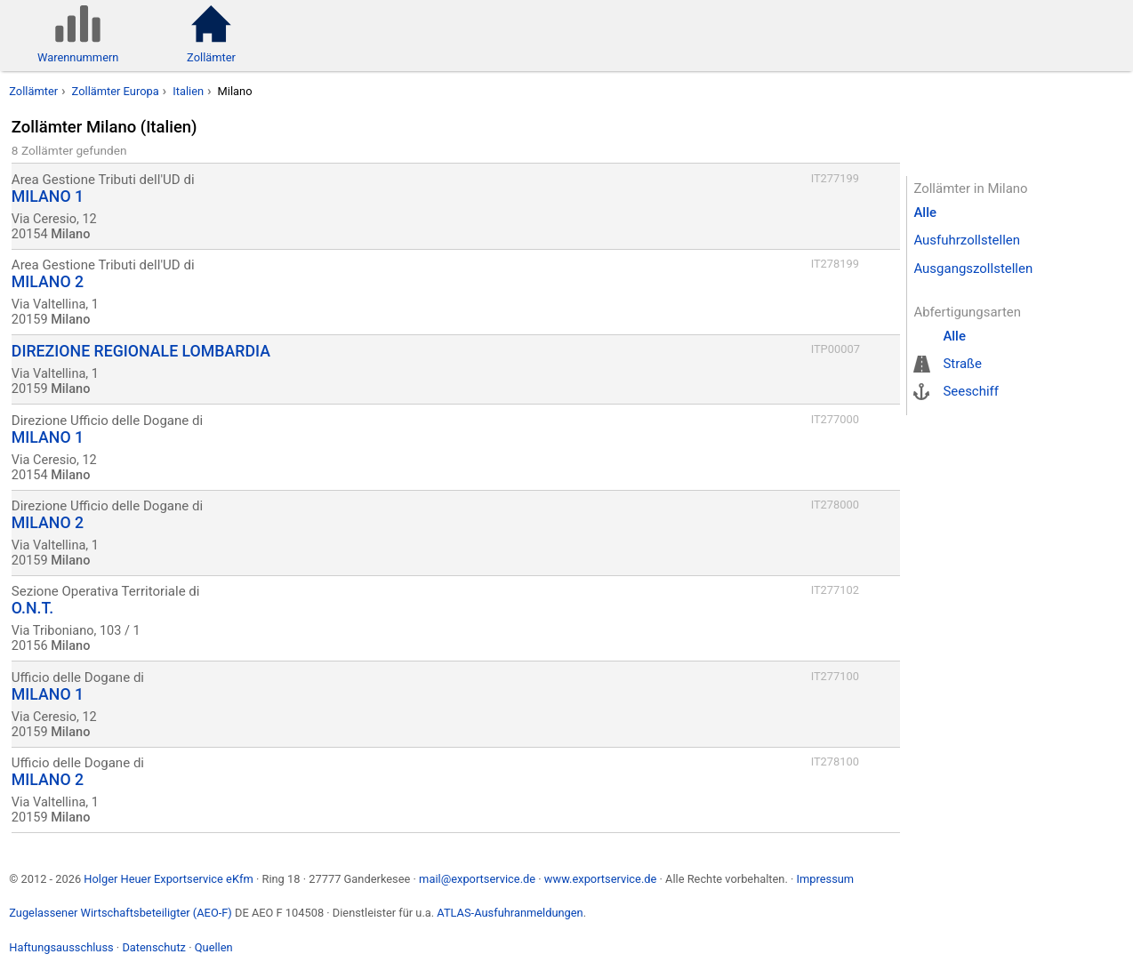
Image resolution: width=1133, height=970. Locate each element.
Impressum (825, 879)
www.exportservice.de (600, 879)
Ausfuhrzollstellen (966, 240)
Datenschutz (154, 947)
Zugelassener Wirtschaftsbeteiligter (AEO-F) (120, 912)
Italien (188, 91)
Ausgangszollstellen (973, 269)
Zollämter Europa (115, 91)
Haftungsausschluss (61, 947)
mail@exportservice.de (477, 879)
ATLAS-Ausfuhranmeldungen (510, 912)
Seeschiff (971, 391)
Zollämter (33, 91)
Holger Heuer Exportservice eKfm (168, 879)
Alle (924, 212)
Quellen (214, 947)
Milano (235, 91)
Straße (962, 364)
